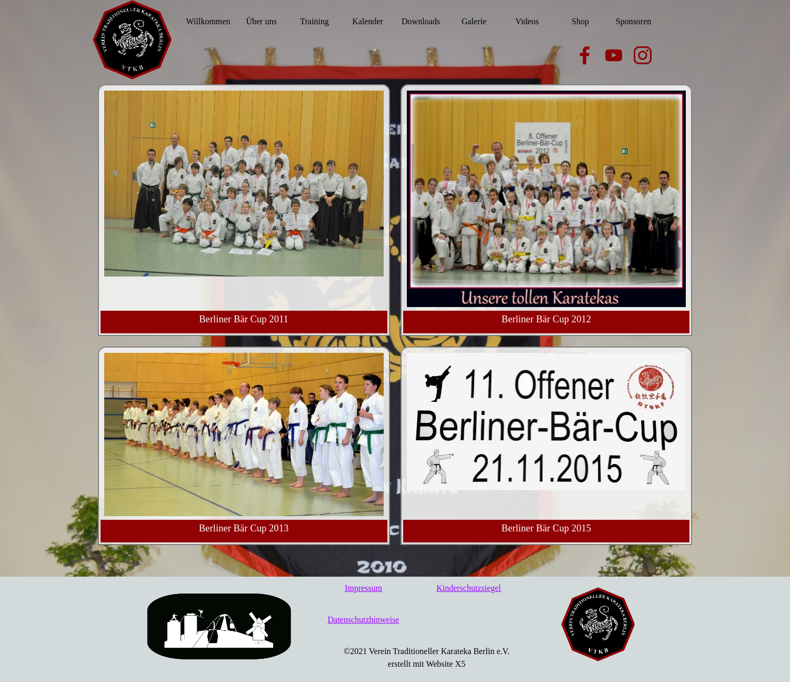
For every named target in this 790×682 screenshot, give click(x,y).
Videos (526, 21)
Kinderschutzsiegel (468, 588)
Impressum (363, 588)
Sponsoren (634, 21)
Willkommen (208, 21)
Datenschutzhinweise (363, 619)
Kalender (367, 21)
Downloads (421, 21)
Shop (580, 21)
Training (314, 21)
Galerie (474, 21)
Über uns (261, 21)
